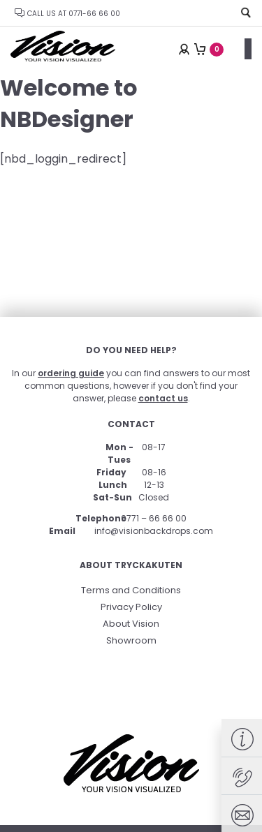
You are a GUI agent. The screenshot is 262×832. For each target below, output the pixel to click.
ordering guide (71, 373)
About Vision (131, 623)
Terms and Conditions (131, 590)
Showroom (131, 640)
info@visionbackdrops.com (153, 531)
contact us (163, 398)
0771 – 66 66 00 (154, 518)
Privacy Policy (131, 607)
